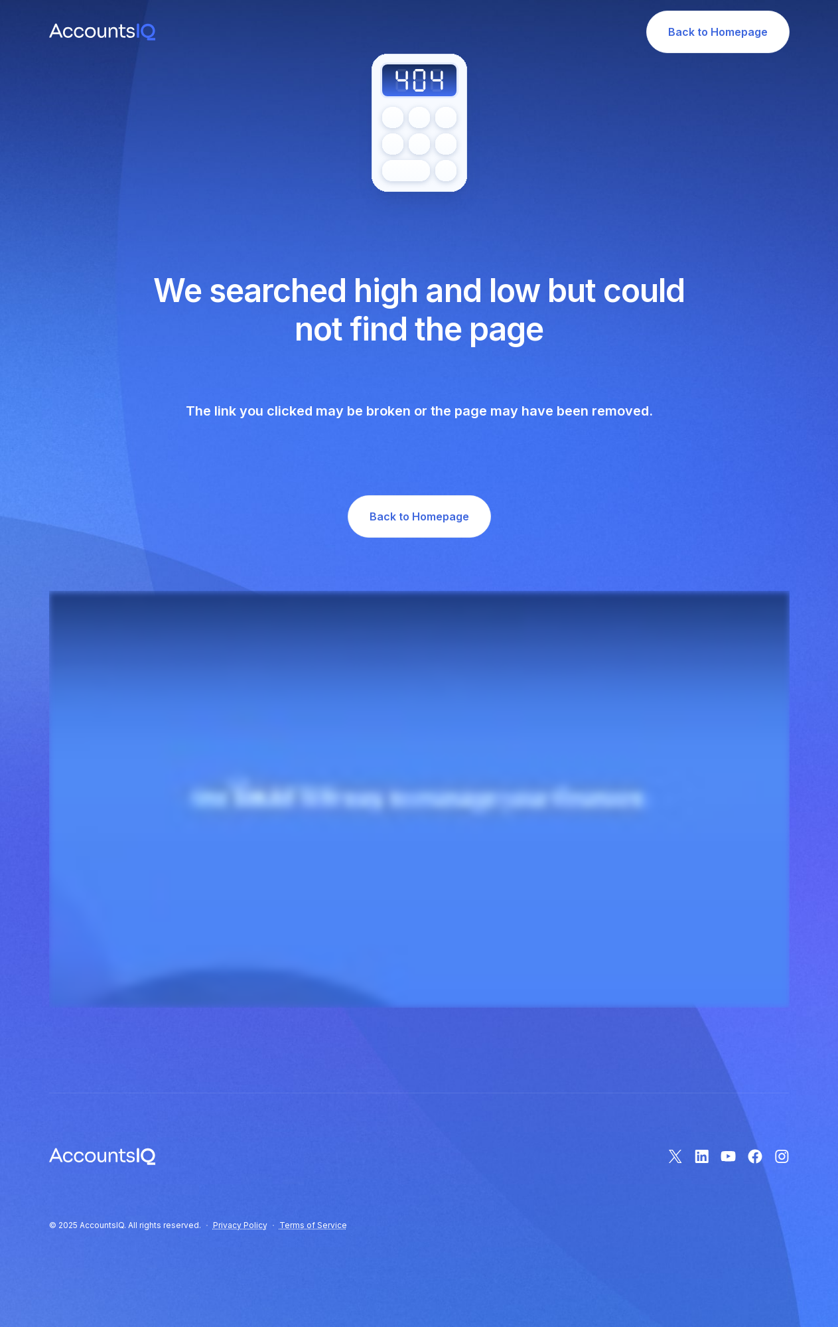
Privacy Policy (240, 1225)
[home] (102, 32)
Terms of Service (313, 1225)
